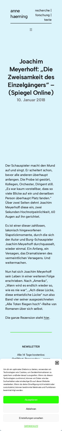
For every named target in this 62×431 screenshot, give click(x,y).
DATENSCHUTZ (31, 426)
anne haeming (19, 13)
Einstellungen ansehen (31, 418)
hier (46, 318)
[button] (57, 362)
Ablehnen (31, 408)
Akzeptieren (31, 399)
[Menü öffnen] (31, 30)
